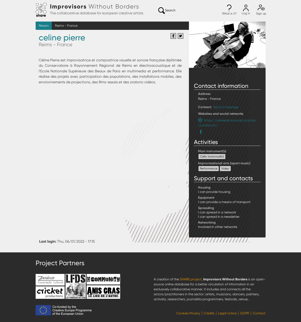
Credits (209, 313)
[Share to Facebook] (173, 36)
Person (44, 26)
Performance (208, 168)
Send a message (225, 107)
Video (225, 168)
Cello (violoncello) (212, 156)
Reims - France (66, 26)
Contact (259, 313)
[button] (229, 10)
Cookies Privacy (188, 313)
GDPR (244, 313)
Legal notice (227, 313)
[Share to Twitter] (180, 36)
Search (166, 10)
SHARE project (191, 279)
